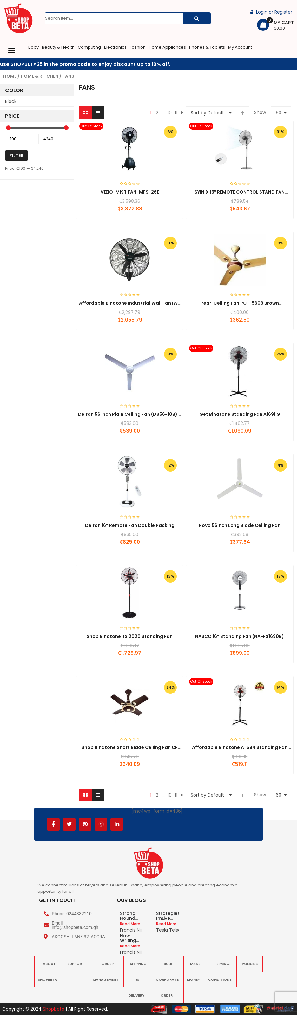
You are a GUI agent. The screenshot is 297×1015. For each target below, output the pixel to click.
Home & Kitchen (39, 76)
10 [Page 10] (170, 112)
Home (9, 76)
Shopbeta (53, 1009)
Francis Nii (131, 930)
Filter (16, 155)
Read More (130, 923)
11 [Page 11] (176, 112)
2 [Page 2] (157, 112)
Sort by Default (207, 112)
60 (278, 112)
